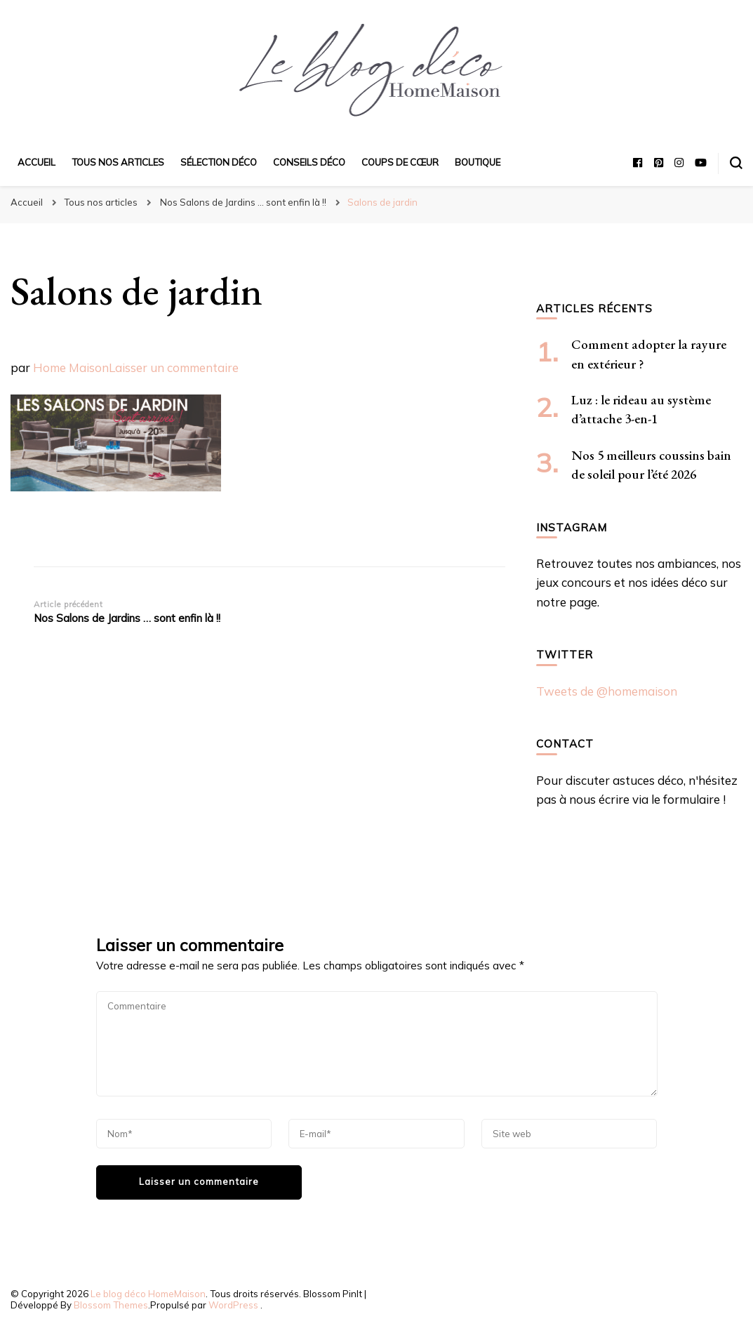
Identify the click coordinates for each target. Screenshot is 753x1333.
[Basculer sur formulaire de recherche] (736, 163)
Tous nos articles (118, 162)
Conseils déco (309, 162)
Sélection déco (218, 162)
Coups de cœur (400, 162)
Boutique (477, 162)
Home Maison (71, 367)
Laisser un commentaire (174, 367)
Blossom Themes (111, 1305)
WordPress (233, 1305)
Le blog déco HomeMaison (148, 1293)
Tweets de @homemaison (606, 691)
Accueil (36, 162)
